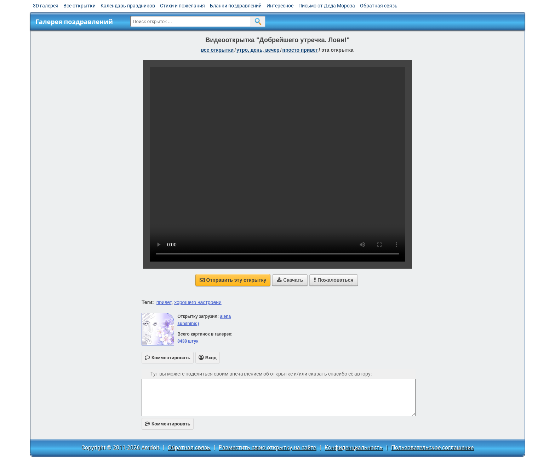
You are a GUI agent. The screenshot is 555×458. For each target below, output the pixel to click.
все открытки (217, 50)
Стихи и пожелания (182, 5)
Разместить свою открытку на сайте (267, 447)
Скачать (290, 280)
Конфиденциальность (354, 447)
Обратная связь (378, 5)
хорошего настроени (198, 302)
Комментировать (167, 423)
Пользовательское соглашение (432, 447)
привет (164, 302)
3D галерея (45, 5)
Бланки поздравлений (236, 5)
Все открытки (79, 5)
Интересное (280, 5)
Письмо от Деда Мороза (326, 5)
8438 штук (187, 341)
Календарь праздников (128, 5)
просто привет (300, 50)
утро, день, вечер (258, 50)
